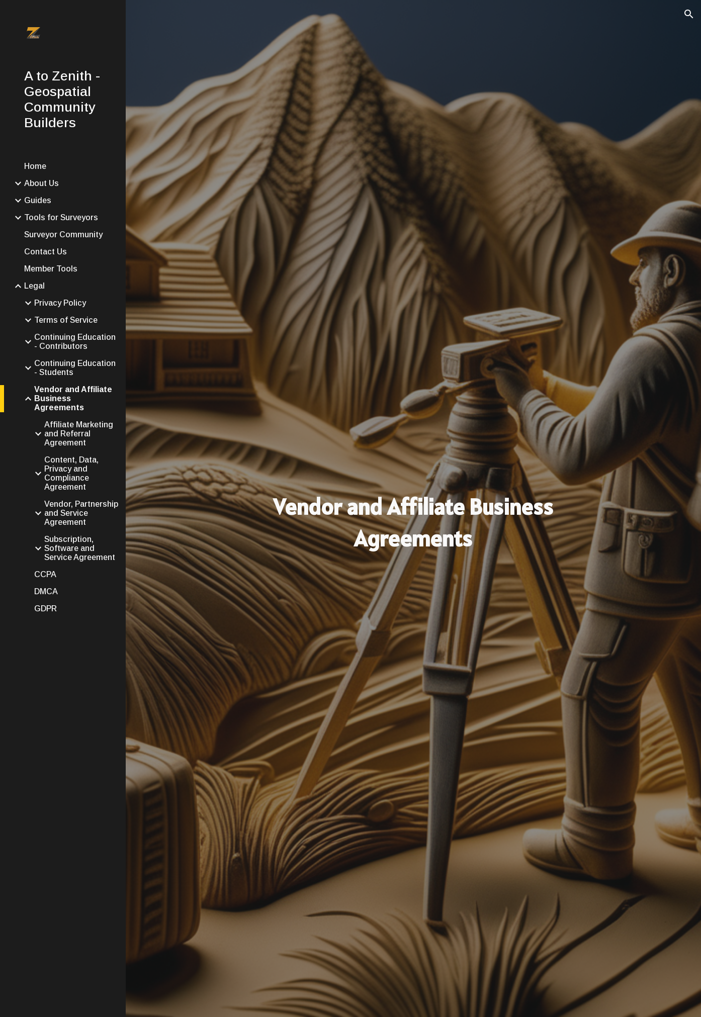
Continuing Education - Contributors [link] (75, 341)
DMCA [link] (46, 591)
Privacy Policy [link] (60, 303)
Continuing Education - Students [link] (75, 368)
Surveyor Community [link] (63, 234)
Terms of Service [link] (66, 320)
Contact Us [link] (45, 251)
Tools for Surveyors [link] (61, 217)
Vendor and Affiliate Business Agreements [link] (73, 398)
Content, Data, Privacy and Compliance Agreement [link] (71, 473)
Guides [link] (37, 200)
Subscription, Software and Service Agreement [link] (79, 548)
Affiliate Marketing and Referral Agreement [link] (78, 433)
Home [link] (35, 166)
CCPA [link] (45, 574)
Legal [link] (34, 286)
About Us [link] (41, 183)
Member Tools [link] (50, 268)
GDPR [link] (45, 608)
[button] (689, 14)
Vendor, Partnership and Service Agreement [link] (81, 513)
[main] (413, 522)
